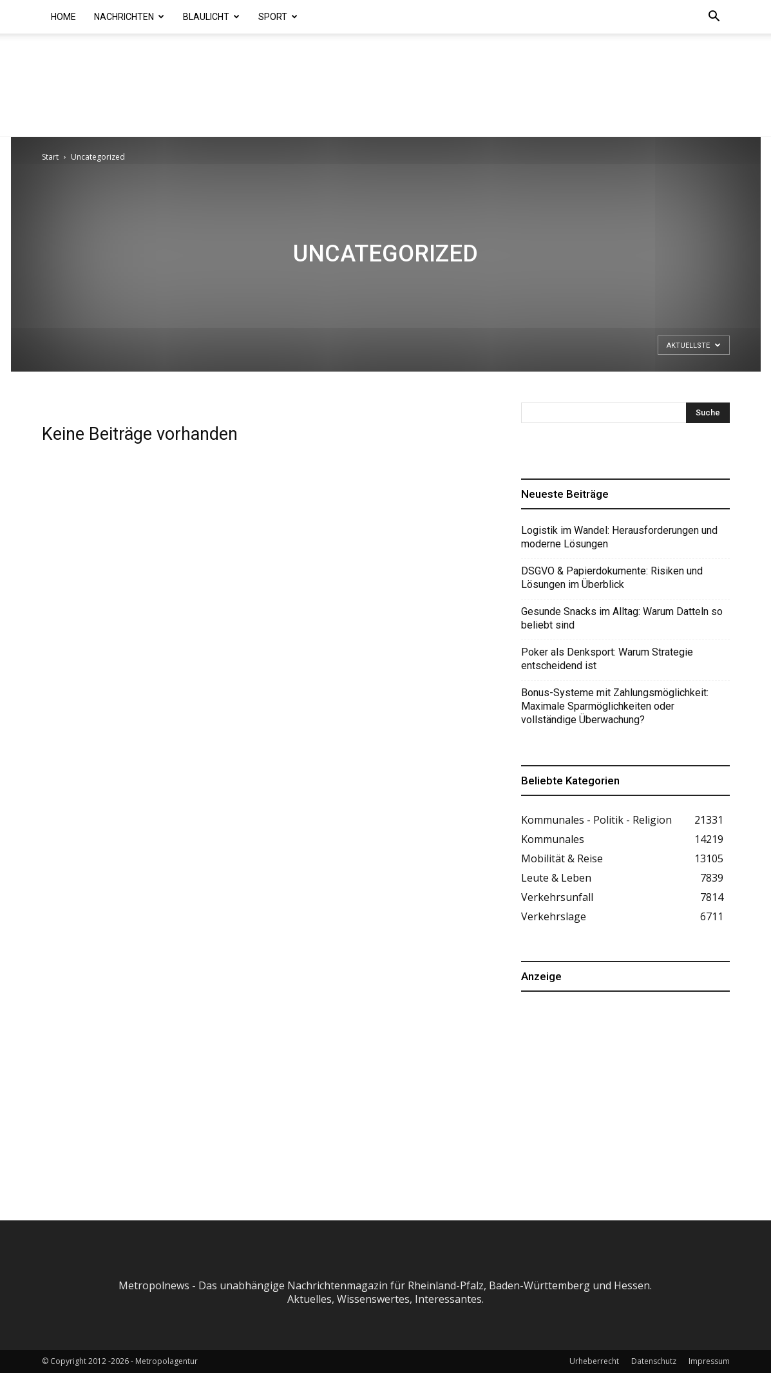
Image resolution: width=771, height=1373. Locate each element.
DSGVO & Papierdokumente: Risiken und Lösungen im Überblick (612, 578)
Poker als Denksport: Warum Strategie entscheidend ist (607, 659)
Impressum (709, 1361)
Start (50, 156)
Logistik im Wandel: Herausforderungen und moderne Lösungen (619, 537)
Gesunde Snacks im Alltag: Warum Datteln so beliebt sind (622, 618)
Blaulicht (211, 17)
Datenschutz (653, 1361)
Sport (278, 17)
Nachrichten (129, 17)
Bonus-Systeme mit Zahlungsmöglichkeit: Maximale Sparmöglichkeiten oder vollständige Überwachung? (615, 706)
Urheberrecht (594, 1361)
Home (63, 17)
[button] (714, 17)
